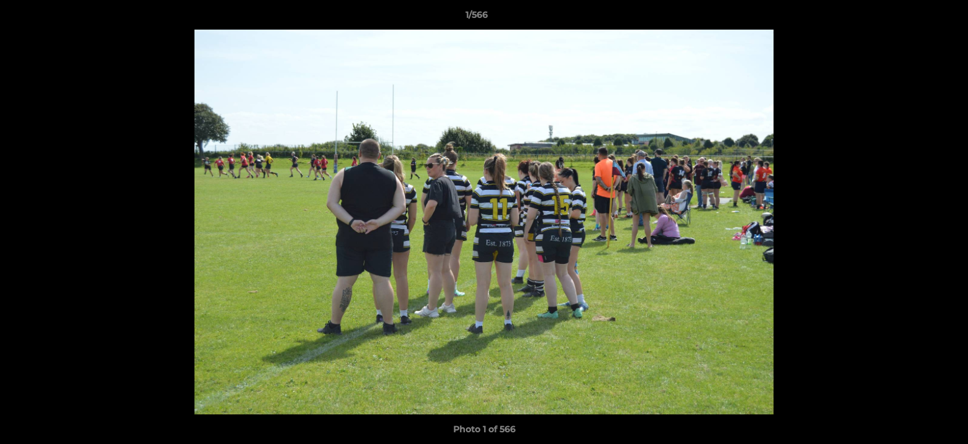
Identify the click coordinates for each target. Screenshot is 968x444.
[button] (916, 17)
